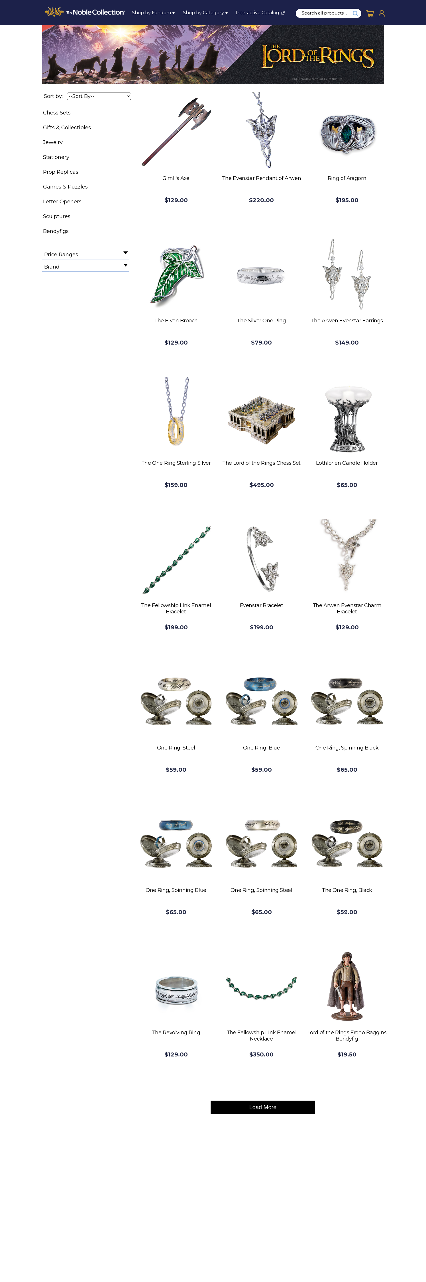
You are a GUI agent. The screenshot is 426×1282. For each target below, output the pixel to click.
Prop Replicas (60, 172)
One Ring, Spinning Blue (176, 890)
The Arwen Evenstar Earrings (347, 321)
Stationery (56, 157)
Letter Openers (62, 201)
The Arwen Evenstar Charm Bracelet (347, 608)
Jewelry (53, 142)
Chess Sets (57, 113)
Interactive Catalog (257, 12)
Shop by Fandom (151, 12)
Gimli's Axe (175, 178)
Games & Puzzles (65, 187)
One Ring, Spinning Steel (261, 890)
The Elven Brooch (176, 321)
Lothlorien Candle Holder (347, 463)
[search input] (327, 13)
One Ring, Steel (176, 748)
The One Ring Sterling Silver (176, 463)
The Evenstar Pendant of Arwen (261, 178)
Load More (263, 1107)
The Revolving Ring (176, 1032)
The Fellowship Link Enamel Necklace (262, 1035)
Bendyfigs (56, 231)
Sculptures (56, 216)
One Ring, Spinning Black (346, 748)
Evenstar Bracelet (261, 605)
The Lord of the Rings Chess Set (261, 463)
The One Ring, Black (347, 890)
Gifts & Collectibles (67, 127)
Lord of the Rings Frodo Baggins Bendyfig (347, 1035)
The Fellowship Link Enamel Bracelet (176, 608)
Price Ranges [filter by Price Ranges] (61, 254)
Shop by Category (203, 12)
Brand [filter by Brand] (52, 267)
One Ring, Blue (261, 748)
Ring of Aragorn (347, 178)
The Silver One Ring (261, 321)
